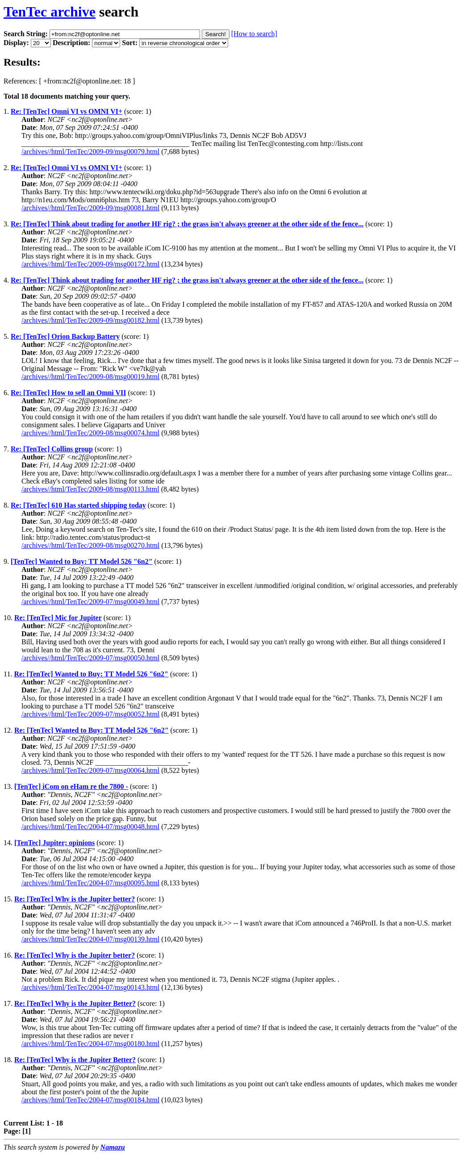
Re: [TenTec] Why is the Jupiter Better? (75, 1003)
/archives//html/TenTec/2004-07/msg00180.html (90, 1043)
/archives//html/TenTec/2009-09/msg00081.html (90, 208)
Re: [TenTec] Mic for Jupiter (58, 617)
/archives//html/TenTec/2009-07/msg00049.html (90, 601)
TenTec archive (50, 12)
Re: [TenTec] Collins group (52, 449)
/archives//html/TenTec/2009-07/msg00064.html (90, 770)
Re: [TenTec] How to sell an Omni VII (68, 392)
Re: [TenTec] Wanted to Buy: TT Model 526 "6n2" (91, 674)
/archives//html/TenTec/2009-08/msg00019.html (90, 376)
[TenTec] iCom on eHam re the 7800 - (71, 786)
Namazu (112, 1147)
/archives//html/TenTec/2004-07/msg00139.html (90, 939)
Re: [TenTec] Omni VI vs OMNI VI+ (66, 111)
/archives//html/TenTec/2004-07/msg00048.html (90, 826)
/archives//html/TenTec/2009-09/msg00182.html (90, 320)
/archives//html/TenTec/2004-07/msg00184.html (90, 1100)
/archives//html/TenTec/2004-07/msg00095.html (90, 883)
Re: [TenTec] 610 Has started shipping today (78, 505)
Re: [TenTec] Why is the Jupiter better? (74, 899)
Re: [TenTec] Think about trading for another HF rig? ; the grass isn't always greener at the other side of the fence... (187, 224)
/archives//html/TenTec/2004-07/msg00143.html (90, 987)
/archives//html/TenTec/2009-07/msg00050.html (90, 658)
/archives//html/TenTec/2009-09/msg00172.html (90, 264)
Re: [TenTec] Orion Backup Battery (65, 336)
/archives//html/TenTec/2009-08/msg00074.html (90, 433)
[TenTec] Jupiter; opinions (54, 842)
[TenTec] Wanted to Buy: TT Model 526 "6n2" (82, 561)
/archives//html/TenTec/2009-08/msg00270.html (90, 545)
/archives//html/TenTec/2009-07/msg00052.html (90, 714)
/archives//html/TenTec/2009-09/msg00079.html (90, 151)
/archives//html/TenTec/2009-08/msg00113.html (90, 489)
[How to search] (254, 34)
